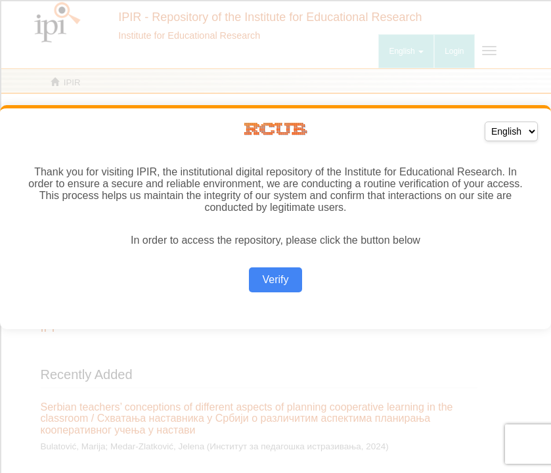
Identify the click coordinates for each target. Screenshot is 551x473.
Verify (275, 279)
